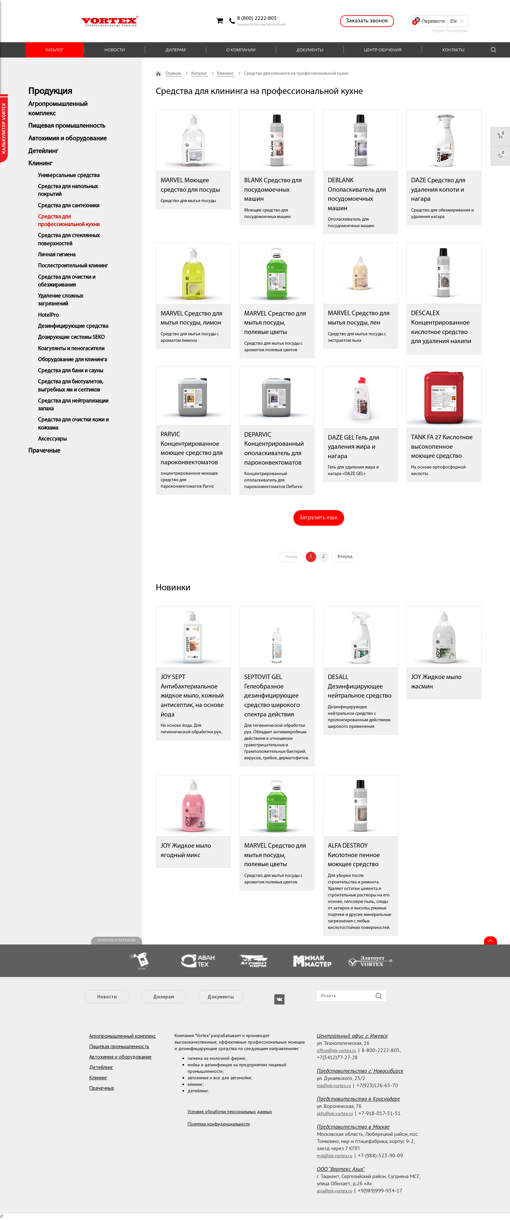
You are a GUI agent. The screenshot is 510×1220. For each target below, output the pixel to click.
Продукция (50, 91)
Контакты (453, 50)
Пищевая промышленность (66, 126)
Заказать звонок (367, 21)
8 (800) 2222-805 (257, 18)
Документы (310, 50)
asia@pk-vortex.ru (334, 1191)
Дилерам (176, 50)
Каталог (54, 50)
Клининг (40, 164)
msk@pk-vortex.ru (334, 1156)
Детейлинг (43, 151)
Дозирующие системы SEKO (71, 337)
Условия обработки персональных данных (230, 1111)
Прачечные (44, 451)
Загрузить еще (319, 517)
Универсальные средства (69, 175)
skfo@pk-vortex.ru (335, 1113)
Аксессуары (52, 439)
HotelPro (48, 315)
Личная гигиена (56, 255)
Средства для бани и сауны (70, 371)
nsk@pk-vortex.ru (334, 1085)
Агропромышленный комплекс (122, 1036)
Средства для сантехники (68, 206)
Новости (114, 50)
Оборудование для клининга (72, 360)
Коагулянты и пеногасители (71, 349)
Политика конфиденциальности (219, 1124)
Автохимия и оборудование (67, 138)
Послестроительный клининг (73, 266)
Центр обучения (382, 50)
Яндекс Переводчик (450, 31)
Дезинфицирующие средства (73, 326)
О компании (241, 50)
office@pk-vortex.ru (336, 1050)
